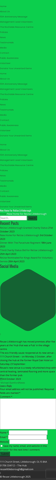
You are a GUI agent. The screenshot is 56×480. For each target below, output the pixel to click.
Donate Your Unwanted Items (16, 68)
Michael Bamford (9, 382)
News (3, 37)
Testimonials (7, 42)
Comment (6, 396)
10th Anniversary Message (13, 16)
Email (4, 437)
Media (3, 47)
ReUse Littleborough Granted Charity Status (24, 227)
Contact (4, 52)
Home (3, 6)
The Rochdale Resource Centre (16, 26)
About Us (5, 11)
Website (4, 441)
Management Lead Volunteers (16, 21)
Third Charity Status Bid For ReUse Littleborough (26, 250)
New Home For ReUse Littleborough (19, 235)
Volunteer (5, 63)
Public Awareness (9, 57)
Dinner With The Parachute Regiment (20, 242)
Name (4, 432)
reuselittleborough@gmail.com (16, 469)
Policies (4, 32)
